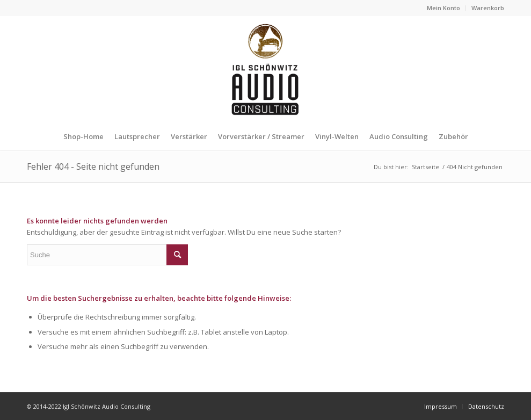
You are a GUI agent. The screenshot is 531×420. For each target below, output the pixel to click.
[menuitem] (443, 8)
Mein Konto (443, 8)
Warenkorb (487, 8)
